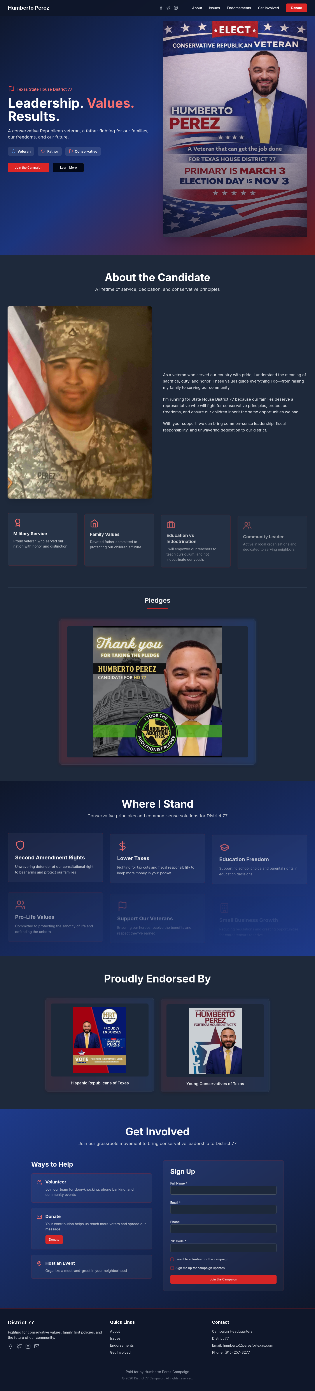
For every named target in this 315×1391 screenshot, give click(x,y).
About (197, 8)
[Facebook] (161, 8)
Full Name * (180, 1183)
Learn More (68, 167)
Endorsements (239, 8)
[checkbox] (173, 1259)
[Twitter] (168, 8)
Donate (296, 8)
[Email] (36, 1346)
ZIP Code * (179, 1241)
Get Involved (268, 8)
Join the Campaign (28, 167)
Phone (176, 1222)
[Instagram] (176, 8)
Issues (214, 8)
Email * (177, 1202)
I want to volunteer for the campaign (203, 1259)
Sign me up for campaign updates (201, 1268)
